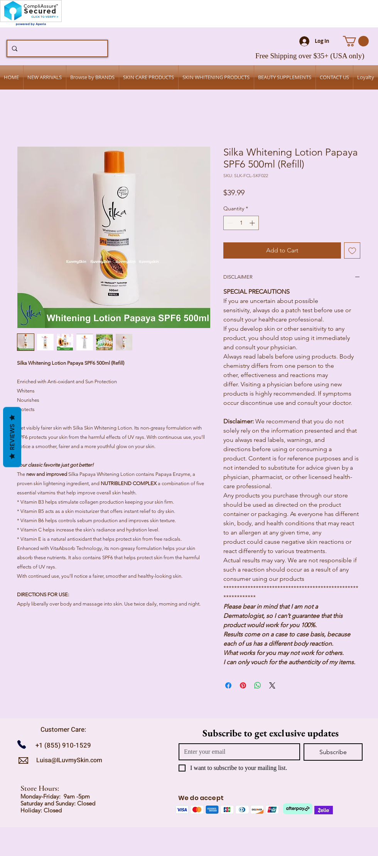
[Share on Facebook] (228, 685)
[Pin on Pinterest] (243, 685)
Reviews (12, 437)
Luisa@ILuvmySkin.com (69, 760)
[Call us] (24, 744)
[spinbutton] (241, 223)
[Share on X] (272, 685)
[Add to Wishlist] (352, 250)
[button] (356, 41)
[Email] (237, 752)
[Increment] (253, 223)
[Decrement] (229, 223)
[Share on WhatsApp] (257, 685)
